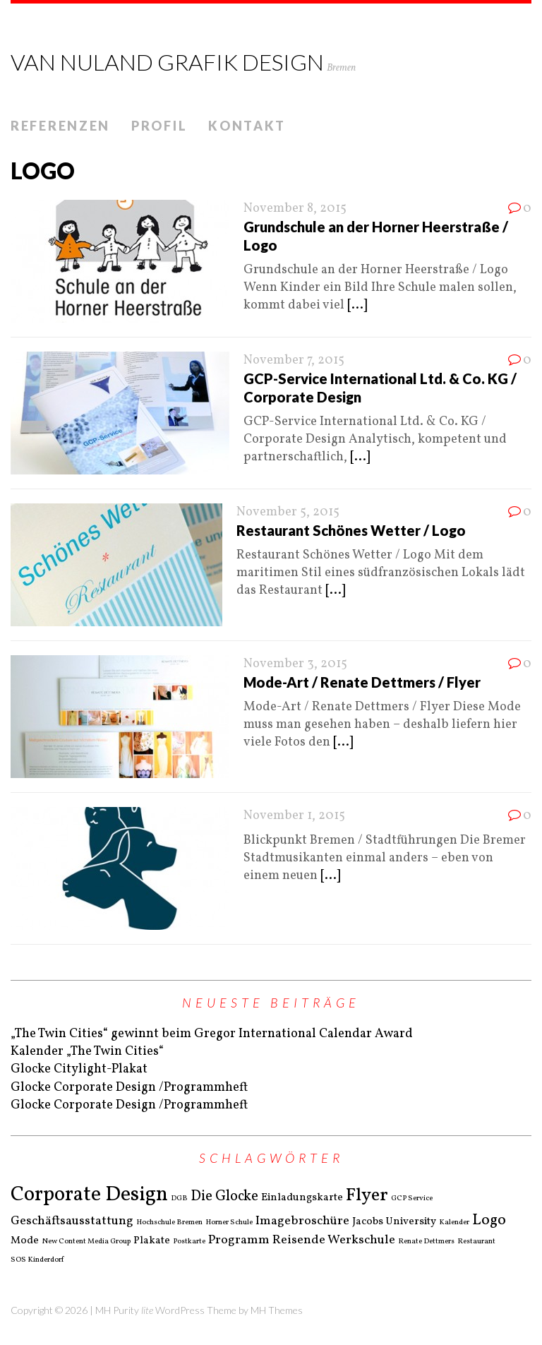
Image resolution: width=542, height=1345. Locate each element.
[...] (357, 305)
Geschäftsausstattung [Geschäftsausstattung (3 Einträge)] (72, 1221)
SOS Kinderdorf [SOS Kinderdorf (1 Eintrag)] (37, 1260)
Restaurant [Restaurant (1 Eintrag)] (476, 1242)
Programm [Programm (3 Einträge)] (239, 1240)
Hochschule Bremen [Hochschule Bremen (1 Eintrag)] (169, 1223)
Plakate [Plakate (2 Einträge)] (151, 1241)
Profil (159, 125)
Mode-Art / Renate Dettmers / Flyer (362, 682)
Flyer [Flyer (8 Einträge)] (367, 1196)
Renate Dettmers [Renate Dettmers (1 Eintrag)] (426, 1242)
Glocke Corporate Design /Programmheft (129, 1087)
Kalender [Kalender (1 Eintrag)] (454, 1223)
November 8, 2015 (295, 208)
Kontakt (247, 125)
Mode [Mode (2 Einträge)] (25, 1241)
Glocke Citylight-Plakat (79, 1069)
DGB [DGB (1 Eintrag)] (179, 1199)
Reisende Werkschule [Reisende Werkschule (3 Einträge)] (333, 1240)
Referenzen (60, 125)
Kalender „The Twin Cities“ (87, 1051)
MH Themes (277, 1310)
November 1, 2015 (294, 816)
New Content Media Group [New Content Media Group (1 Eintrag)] (86, 1242)
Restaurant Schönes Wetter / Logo (351, 530)
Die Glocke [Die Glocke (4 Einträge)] (224, 1197)
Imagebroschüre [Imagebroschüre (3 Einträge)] (302, 1221)
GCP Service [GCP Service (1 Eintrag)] (412, 1199)
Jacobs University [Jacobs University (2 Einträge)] (394, 1222)
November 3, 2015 (295, 664)
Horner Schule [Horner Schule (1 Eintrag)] (229, 1223)
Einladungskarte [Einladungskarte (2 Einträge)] (302, 1198)
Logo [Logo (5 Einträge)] (489, 1220)
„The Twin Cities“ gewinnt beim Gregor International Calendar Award (212, 1034)
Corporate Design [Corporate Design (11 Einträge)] (89, 1194)
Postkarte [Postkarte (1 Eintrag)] (189, 1242)
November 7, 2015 (293, 360)
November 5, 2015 (287, 512)
